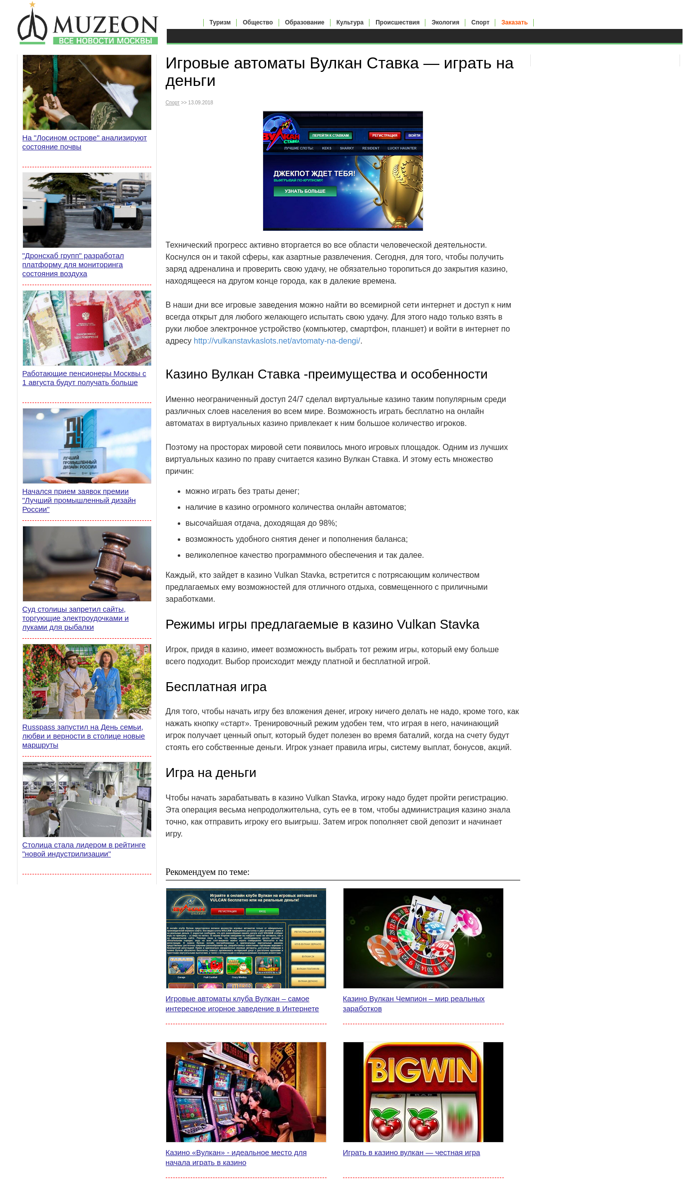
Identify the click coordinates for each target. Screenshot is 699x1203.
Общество (258, 22)
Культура (350, 22)
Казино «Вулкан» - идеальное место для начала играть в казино (236, 1157)
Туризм (220, 22)
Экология (445, 22)
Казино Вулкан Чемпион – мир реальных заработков (414, 1003)
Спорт (480, 22)
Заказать (514, 22)
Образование (305, 22)
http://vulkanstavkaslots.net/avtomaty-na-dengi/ (277, 341)
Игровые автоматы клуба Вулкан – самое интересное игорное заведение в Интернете (242, 1003)
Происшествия (397, 22)
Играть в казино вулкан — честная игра (411, 1152)
